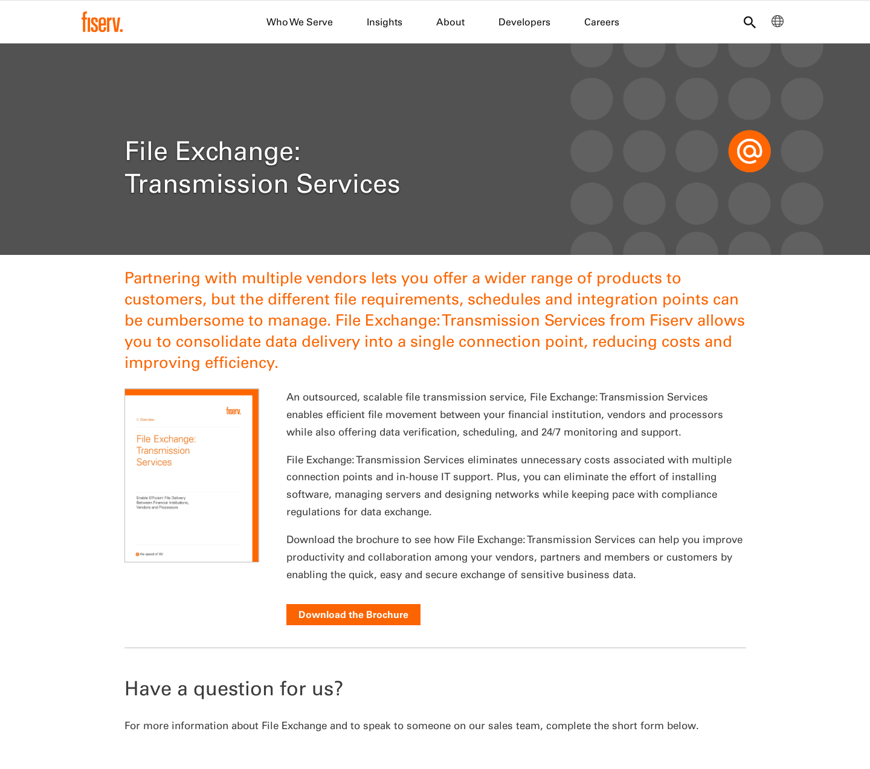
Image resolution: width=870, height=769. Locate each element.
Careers (601, 22)
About (450, 22)
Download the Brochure (353, 614)
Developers (524, 22)
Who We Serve (299, 22)
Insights (384, 22)
